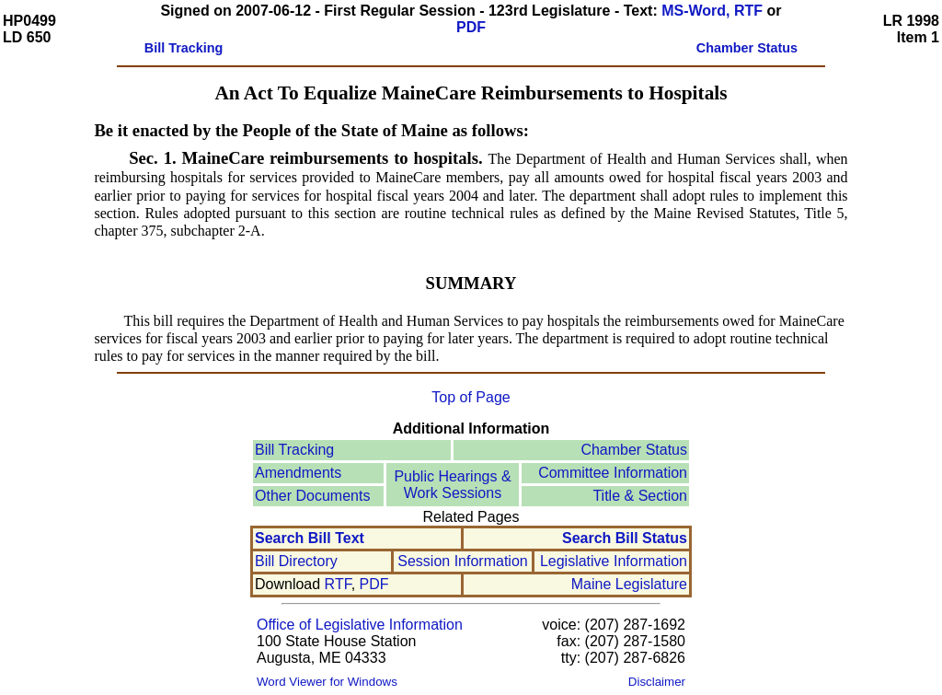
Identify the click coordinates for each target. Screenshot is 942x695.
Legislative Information (613, 561)
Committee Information (612, 473)
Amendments (298, 473)
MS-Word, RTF (712, 10)
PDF (471, 27)
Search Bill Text (309, 538)
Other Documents (312, 496)
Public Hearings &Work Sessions (452, 485)
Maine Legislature (629, 584)
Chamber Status (633, 450)
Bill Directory (296, 561)
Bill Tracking (294, 450)
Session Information (462, 561)
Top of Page (470, 397)
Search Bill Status (624, 538)
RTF (338, 584)
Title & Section (639, 496)
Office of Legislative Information (360, 624)
